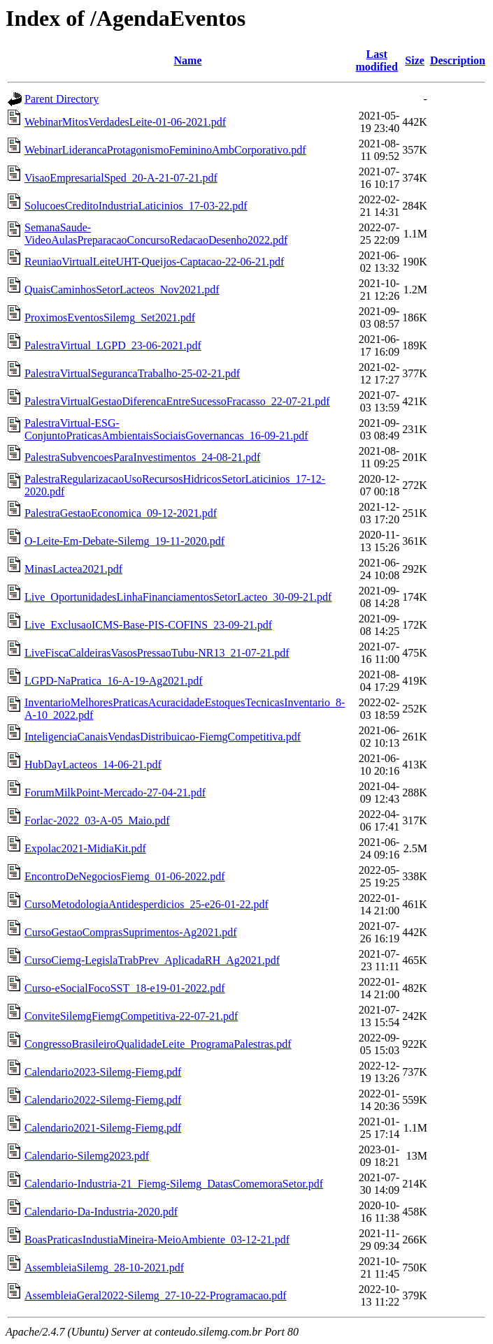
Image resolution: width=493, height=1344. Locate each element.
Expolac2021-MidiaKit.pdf (85, 848)
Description (457, 60)
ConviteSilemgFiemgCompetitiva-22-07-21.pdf (131, 1016)
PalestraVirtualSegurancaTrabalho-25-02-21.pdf (132, 373)
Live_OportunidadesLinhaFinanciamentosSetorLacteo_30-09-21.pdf (177, 597)
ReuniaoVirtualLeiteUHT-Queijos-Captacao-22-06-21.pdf (154, 262)
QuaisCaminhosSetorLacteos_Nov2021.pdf (122, 289)
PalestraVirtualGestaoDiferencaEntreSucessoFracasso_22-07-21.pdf (177, 401)
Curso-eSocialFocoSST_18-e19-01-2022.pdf (124, 988)
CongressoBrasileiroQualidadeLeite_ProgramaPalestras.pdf (158, 1044)
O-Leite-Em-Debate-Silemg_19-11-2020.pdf (124, 541)
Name (188, 60)
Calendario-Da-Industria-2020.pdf (101, 1212)
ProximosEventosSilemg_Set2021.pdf (109, 317)
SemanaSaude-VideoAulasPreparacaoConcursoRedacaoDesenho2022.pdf (155, 233)
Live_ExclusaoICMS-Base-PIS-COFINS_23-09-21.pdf (148, 625)
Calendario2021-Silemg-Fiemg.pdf (102, 1128)
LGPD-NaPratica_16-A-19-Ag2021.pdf (113, 681)
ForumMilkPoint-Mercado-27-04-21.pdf (115, 792)
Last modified (376, 60)
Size (414, 60)
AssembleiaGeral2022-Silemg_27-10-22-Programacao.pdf (155, 1295)
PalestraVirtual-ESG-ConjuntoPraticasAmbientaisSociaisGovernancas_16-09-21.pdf (166, 429)
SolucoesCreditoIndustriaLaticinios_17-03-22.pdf (136, 206)
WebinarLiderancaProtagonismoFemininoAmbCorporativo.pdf (165, 150)
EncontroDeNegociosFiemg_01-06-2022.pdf (124, 876)
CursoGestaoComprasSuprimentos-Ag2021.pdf (130, 932)
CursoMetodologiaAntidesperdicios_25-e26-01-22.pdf (146, 904)
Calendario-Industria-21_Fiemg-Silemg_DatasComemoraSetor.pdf (173, 1184)
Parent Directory (61, 99)
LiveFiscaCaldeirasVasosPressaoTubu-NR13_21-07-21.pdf (156, 653)
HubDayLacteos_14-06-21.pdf (93, 764)
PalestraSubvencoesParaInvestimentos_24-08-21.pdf (142, 457)
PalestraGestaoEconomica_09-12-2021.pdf (120, 513)
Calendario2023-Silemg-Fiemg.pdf (102, 1072)
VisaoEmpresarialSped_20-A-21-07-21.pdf (120, 178)
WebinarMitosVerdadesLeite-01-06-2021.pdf (125, 122)
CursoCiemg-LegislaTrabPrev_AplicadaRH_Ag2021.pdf (152, 960)
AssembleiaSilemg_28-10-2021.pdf (104, 1267)
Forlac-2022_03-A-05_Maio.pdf (97, 820)
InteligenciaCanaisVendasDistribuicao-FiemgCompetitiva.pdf (162, 737)
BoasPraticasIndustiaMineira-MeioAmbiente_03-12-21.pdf (157, 1240)
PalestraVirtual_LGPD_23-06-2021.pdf (112, 345)
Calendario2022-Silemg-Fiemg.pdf (102, 1100)
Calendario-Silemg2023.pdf (86, 1156)
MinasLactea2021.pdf (73, 569)
